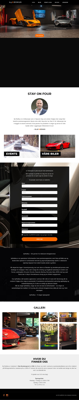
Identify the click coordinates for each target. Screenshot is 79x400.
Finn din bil (39, 35)
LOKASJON (65, 2)
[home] (15, 1)
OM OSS (57, 2)
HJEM (33, 2)
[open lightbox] (20, 331)
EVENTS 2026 (48, 2)
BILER (39, 2)
